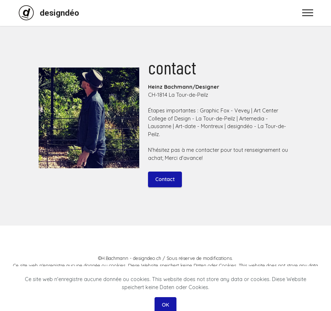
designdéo (59, 13)
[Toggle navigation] (308, 12)
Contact (165, 179)
